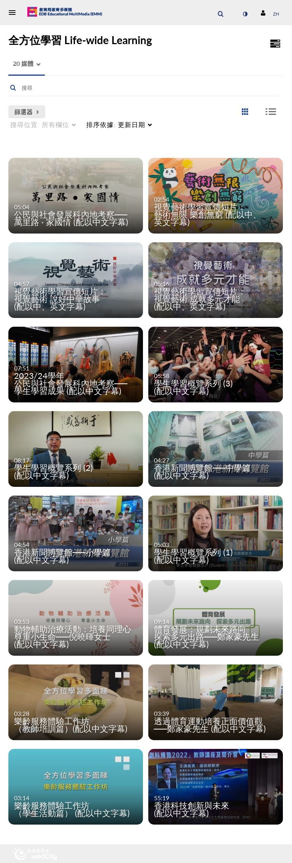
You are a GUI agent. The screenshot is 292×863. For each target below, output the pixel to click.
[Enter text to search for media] (134, 88)
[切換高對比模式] (244, 14)
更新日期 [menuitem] (115, 125)
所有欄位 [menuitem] (39, 125)
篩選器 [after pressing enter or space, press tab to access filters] (26, 111)
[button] (14, 12)
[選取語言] (276, 14)
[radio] (245, 112)
